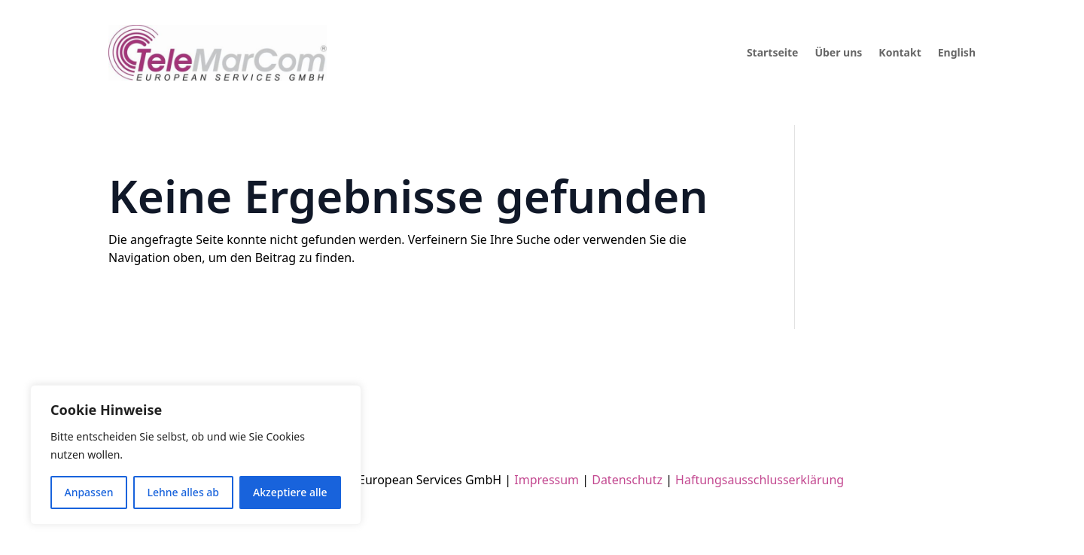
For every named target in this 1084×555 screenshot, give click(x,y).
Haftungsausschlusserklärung (758, 479)
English (957, 52)
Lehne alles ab (183, 492)
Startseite (773, 52)
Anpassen (88, 492)
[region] (195, 455)
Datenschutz (627, 479)
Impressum (546, 479)
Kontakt (899, 52)
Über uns (838, 52)
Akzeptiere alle (290, 492)
